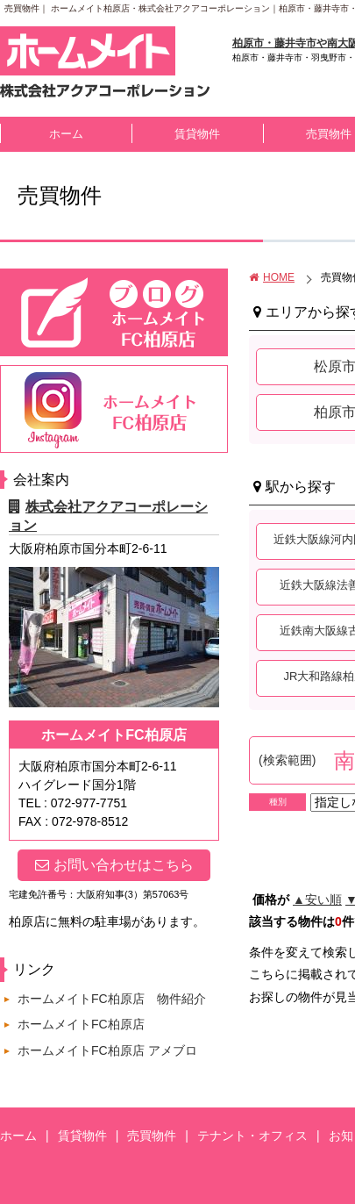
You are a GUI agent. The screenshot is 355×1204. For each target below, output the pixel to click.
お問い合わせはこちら (114, 864)
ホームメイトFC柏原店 (81, 1024)
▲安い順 (317, 899)
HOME (272, 277)
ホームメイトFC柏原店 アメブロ (107, 1050)
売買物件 (151, 1136)
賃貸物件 (197, 133)
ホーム (66, 133)
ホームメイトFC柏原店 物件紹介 (112, 999)
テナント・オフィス (252, 1136)
